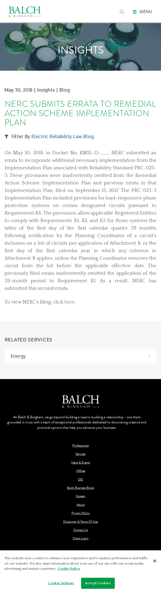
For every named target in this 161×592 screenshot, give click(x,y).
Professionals (80, 445)
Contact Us (80, 530)
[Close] (154, 562)
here (70, 302)
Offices (80, 471)
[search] (122, 11)
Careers (80, 496)
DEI (80, 479)
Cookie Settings (61, 584)
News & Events (80, 462)
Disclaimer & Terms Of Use (80, 521)
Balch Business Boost (80, 488)
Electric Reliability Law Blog (62, 136)
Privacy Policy (80, 513)
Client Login (80, 538)
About (81, 504)
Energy (18, 356)
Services (80, 454)
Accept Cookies (98, 584)
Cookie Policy (69, 570)
